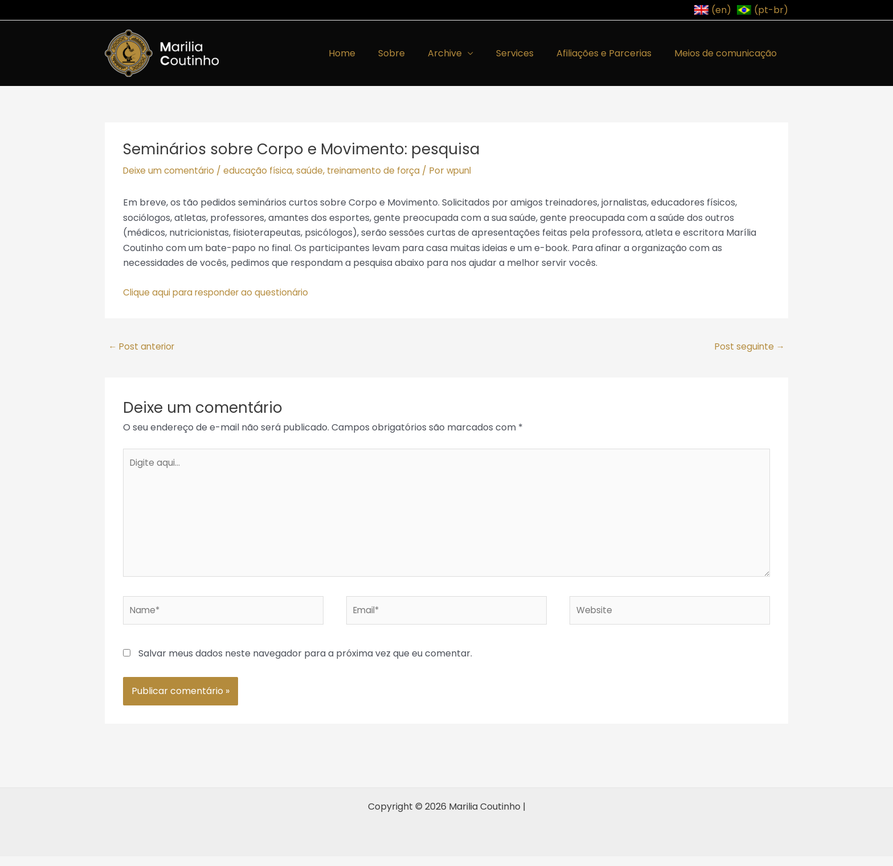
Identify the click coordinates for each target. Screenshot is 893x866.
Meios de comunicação (728, 53)
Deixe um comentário (171, 170)
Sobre (412, 53)
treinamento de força (382, 170)
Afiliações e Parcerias (610, 53)
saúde (316, 170)
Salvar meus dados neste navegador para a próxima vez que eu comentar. (305, 662)
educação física (263, 170)
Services (526, 53)
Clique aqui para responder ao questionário (219, 292)
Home (367, 53)
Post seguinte (751, 347)
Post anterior (141, 347)
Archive (461, 53)
